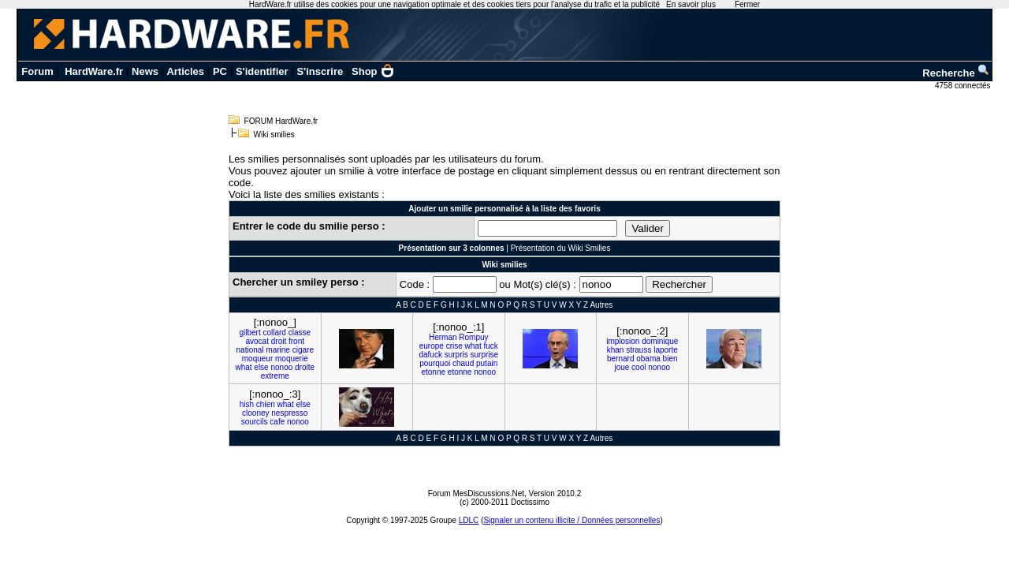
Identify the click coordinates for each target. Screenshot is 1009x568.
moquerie (291, 358)
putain (486, 363)
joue (621, 367)
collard (273, 332)
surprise (484, 354)
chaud (463, 363)
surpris (456, 354)
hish (247, 404)
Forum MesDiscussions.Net (476, 493)
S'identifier (262, 71)
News (145, 71)
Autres (601, 305)
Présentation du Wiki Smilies (561, 248)
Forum (37, 71)
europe (431, 346)
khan (615, 350)
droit (278, 341)
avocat (257, 341)
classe (300, 332)
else (261, 367)
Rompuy (473, 337)
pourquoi (434, 363)
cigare (303, 350)
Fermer (747, 4)
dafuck (430, 354)
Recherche (956, 73)
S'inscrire (319, 71)
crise (454, 346)
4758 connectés (963, 85)
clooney (255, 413)
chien (265, 404)
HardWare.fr (94, 71)
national (250, 350)
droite (305, 367)
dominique (660, 341)
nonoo (281, 367)
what (243, 367)
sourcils (254, 421)
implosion (622, 341)
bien (670, 358)
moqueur (257, 358)
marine (278, 350)
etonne (433, 372)
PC (220, 71)
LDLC (469, 520)
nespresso (289, 413)
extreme (275, 376)
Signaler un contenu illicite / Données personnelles (571, 520)
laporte (665, 350)
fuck (490, 346)
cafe (277, 421)
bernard (620, 358)
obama (648, 358)
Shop (373, 71)
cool (638, 367)
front (296, 341)
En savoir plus (691, 4)
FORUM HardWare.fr (281, 121)
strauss (638, 350)
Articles (185, 71)
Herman (443, 337)
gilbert (249, 332)
